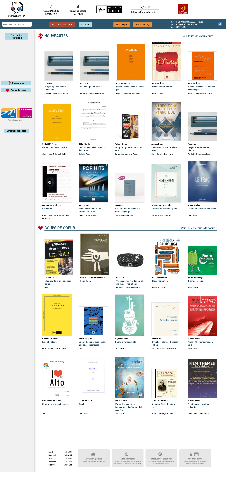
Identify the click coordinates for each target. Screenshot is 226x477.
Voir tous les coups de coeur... (199, 228)
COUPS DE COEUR (59, 227)
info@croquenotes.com (186, 24)
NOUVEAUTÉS (56, 35)
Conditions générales (16, 131)
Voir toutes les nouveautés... (199, 36)
